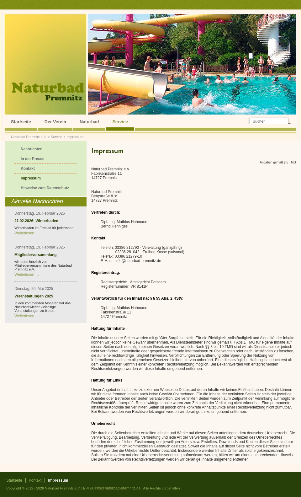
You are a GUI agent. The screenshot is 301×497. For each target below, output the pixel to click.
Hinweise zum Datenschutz (45, 188)
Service (120, 121)
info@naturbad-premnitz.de (118, 488)
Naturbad (89, 121)
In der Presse (32, 159)
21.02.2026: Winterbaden (36, 221)
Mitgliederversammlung (35, 255)
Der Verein (55, 121)
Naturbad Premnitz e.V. (28, 137)
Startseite (21, 121)
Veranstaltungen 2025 (33, 296)
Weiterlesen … (26, 233)
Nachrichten (31, 149)
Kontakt (28, 168)
